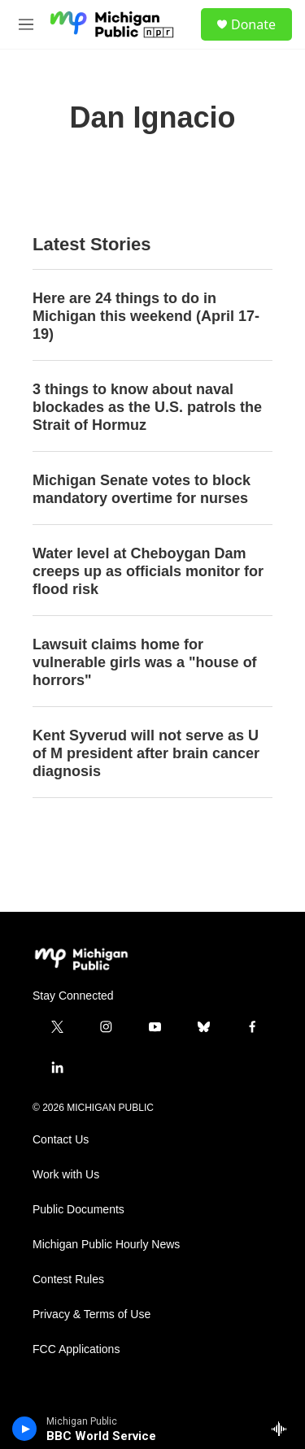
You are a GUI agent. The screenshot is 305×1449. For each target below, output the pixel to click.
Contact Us (61, 1140)
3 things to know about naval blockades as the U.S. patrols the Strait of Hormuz (147, 407)
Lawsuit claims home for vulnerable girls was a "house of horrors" (145, 662)
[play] (25, 1429)
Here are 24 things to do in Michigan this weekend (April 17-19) (146, 316)
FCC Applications (76, 1349)
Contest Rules (68, 1279)
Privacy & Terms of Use (91, 1314)
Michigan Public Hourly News (106, 1245)
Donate (253, 24)
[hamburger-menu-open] (26, 24)
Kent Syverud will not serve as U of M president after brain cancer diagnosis (146, 753)
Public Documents (78, 1210)
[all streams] (283, 1428)
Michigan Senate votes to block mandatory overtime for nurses (142, 489)
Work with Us (66, 1175)
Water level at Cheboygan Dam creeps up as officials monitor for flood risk (148, 571)
